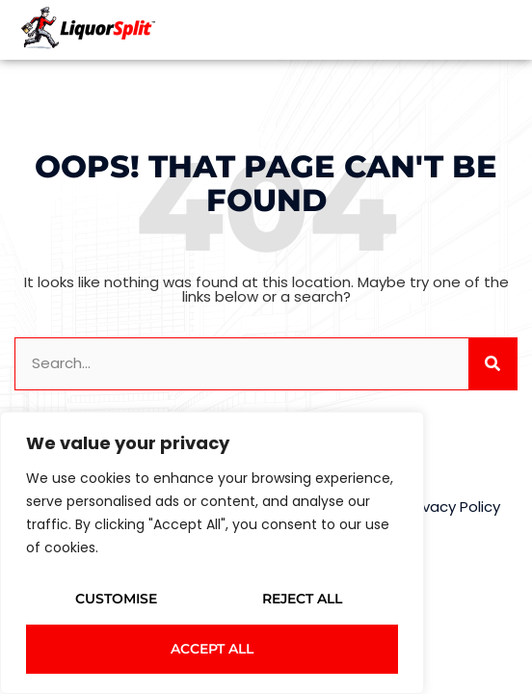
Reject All (302, 598)
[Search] (492, 363)
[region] (212, 553)
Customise (116, 598)
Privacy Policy (453, 506)
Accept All (212, 648)
